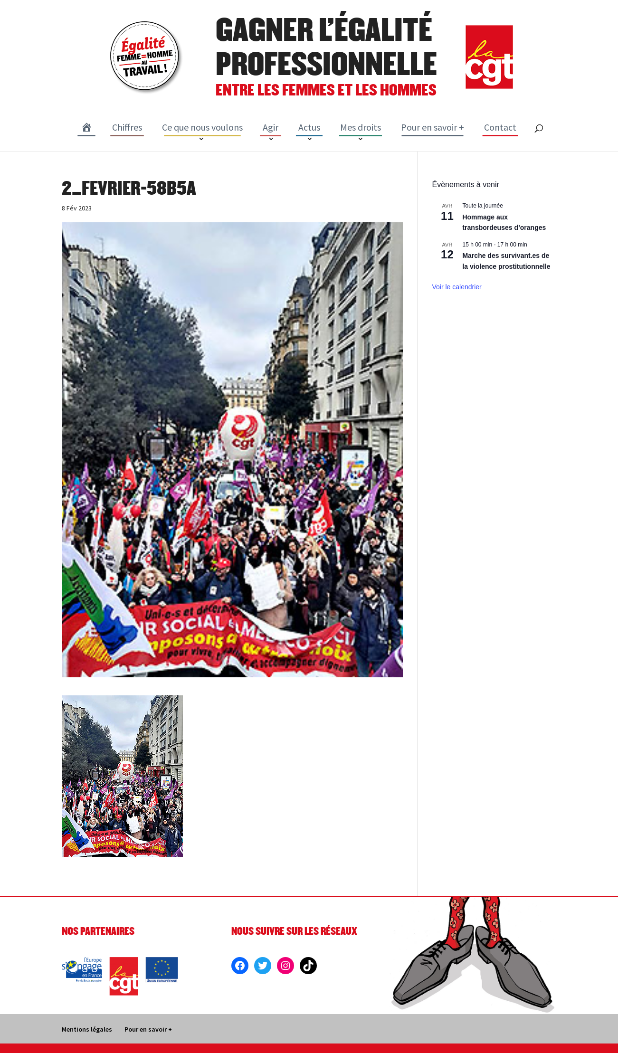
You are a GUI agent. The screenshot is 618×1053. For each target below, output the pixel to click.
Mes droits (360, 127)
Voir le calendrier (456, 287)
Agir (270, 127)
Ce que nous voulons (202, 127)
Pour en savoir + (432, 127)
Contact (500, 127)
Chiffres (127, 127)
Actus (309, 127)
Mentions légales (87, 1029)
